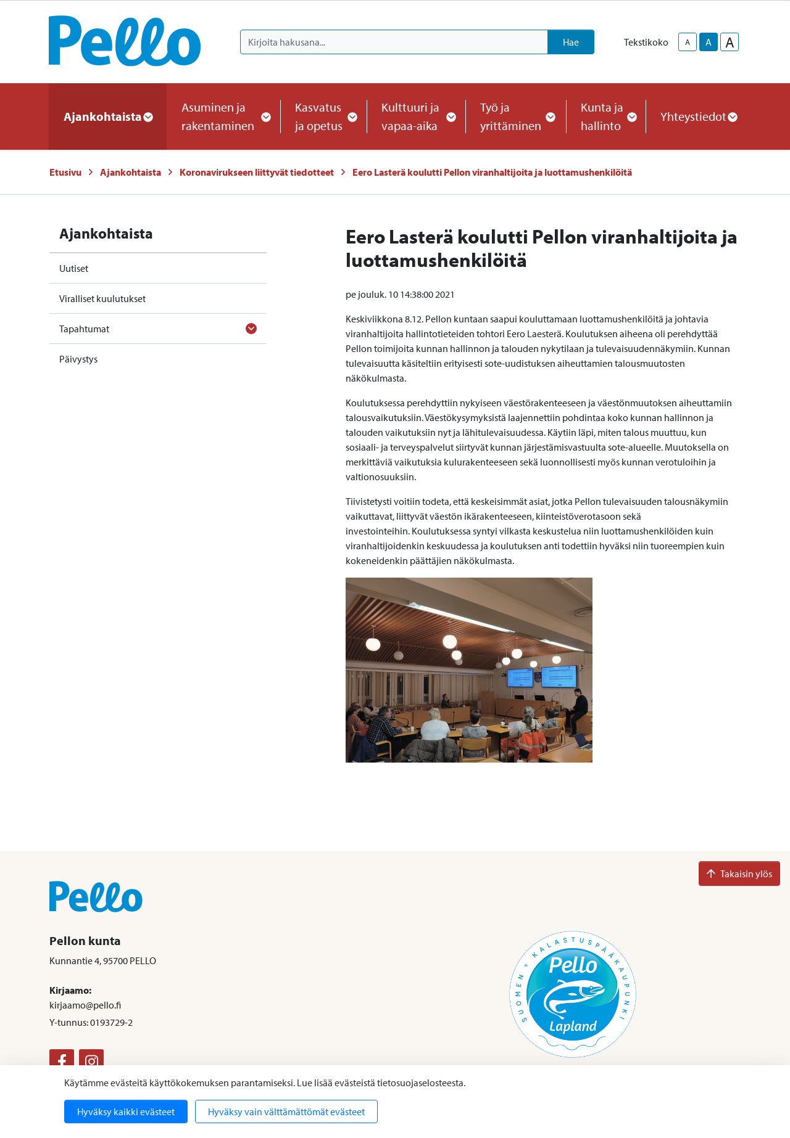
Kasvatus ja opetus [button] (323, 116)
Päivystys (78, 359)
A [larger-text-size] (729, 42)
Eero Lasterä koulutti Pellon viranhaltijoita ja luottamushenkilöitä (492, 172)
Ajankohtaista (130, 172)
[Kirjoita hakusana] (394, 42)
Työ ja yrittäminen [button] (515, 116)
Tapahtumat (84, 328)
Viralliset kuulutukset (102, 298)
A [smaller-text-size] (687, 42)
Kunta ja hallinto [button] (606, 116)
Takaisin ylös (739, 873)
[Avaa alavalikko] (251, 328)
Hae (571, 42)
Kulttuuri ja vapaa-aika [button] (416, 116)
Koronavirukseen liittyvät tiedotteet (257, 172)
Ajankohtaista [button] (108, 116)
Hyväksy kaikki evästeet (126, 1111)
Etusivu (65, 172)
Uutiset (73, 268)
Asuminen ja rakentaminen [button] (223, 116)
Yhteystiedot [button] (698, 116)
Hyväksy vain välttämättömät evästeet (286, 1111)
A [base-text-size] (708, 42)
